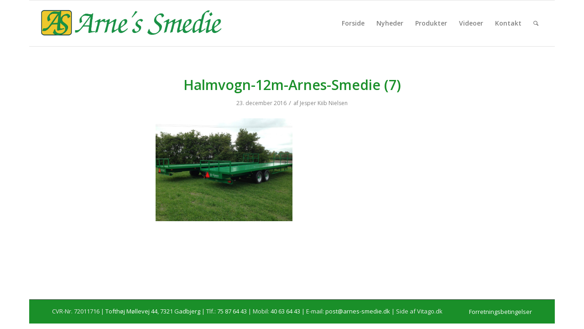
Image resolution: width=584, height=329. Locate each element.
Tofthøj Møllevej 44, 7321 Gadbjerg (152, 311)
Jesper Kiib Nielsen (324, 103)
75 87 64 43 (232, 311)
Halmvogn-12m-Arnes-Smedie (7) (292, 84)
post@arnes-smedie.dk (357, 311)
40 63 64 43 (285, 311)
